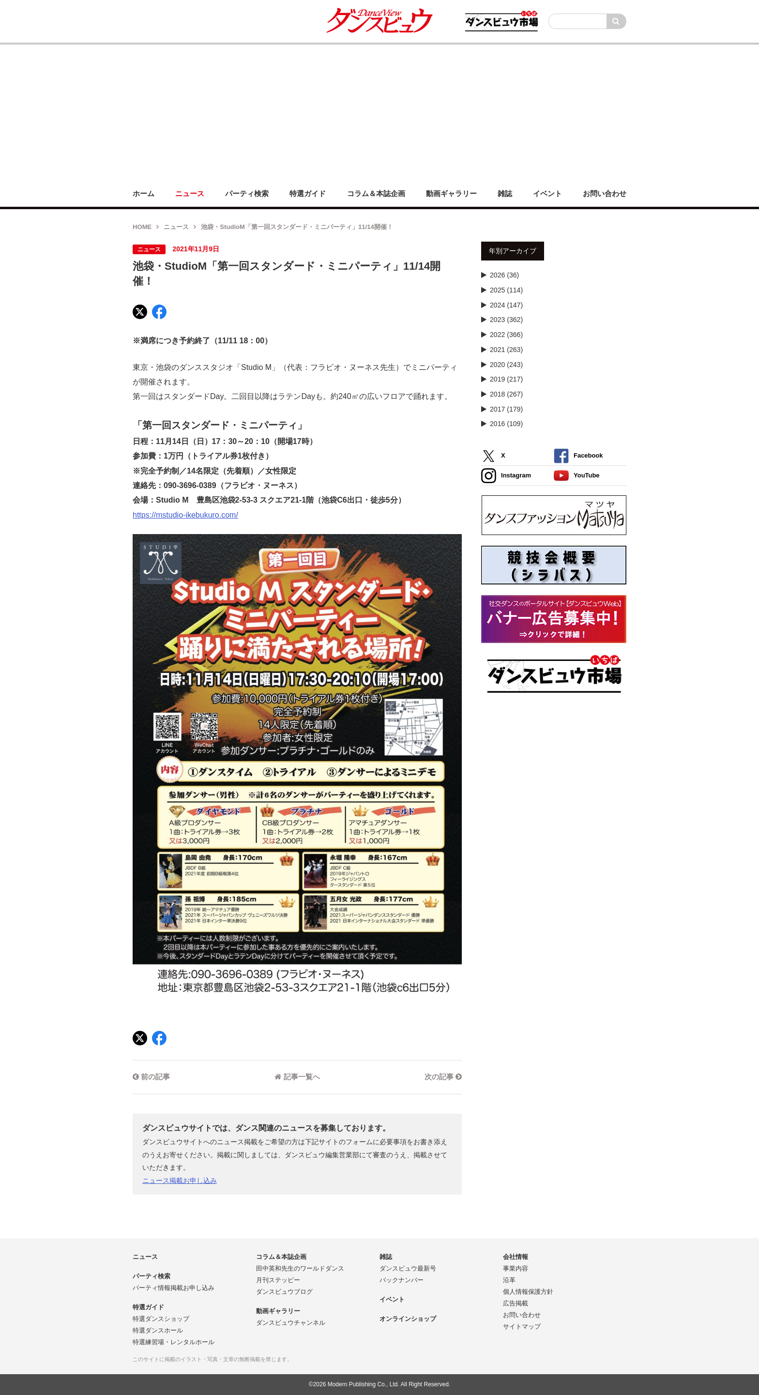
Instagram (506, 475)
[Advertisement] (379, 112)
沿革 (509, 1280)
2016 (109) (506, 424)
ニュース (176, 226)
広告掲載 (515, 1303)
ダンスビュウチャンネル (290, 1322)
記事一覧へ (296, 1077)
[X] (140, 312)
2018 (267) (506, 394)
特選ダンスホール (158, 1330)
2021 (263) (506, 349)
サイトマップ (522, 1326)
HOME (142, 226)
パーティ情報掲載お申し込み (173, 1288)
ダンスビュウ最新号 (408, 1268)
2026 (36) (504, 275)
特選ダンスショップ (161, 1319)
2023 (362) (506, 319)
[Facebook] (159, 312)
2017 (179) (506, 409)
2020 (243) (506, 364)
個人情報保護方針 (528, 1291)
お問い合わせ (522, 1315)
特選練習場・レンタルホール (173, 1342)
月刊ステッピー (278, 1280)
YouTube (577, 475)
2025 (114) (506, 290)
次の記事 (443, 1077)
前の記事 (151, 1077)
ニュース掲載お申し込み (179, 1180)
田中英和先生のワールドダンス (300, 1268)
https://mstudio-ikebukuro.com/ (185, 515)
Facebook (578, 455)
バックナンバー (402, 1280)
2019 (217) (506, 379)
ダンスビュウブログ (284, 1291)
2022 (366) (506, 334)
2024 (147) (506, 305)
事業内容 (515, 1268)
